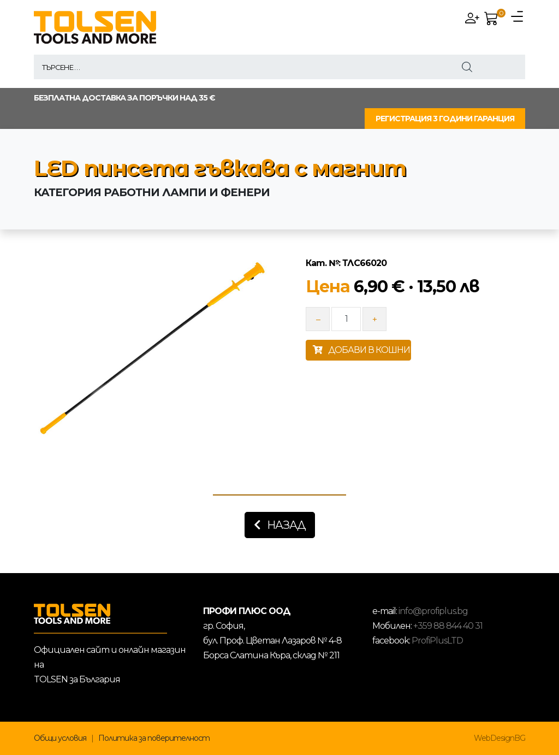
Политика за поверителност (154, 738)
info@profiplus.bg (433, 611)
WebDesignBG (499, 738)
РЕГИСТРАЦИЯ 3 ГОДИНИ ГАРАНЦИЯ (445, 118)
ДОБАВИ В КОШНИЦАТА (362, 350)
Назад (280, 525)
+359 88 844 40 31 (448, 626)
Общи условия (60, 738)
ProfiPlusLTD (437, 640)
